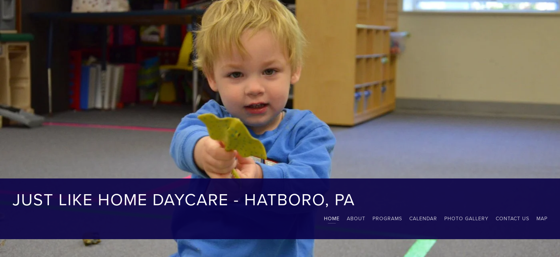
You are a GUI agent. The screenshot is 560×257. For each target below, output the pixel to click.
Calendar (423, 218)
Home (332, 218)
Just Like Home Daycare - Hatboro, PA (183, 199)
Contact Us (512, 218)
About (356, 218)
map (542, 218)
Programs (387, 218)
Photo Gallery (466, 218)
